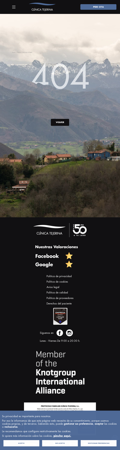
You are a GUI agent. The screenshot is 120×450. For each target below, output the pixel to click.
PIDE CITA (98, 6)
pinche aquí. (62, 444)
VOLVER (60, 122)
